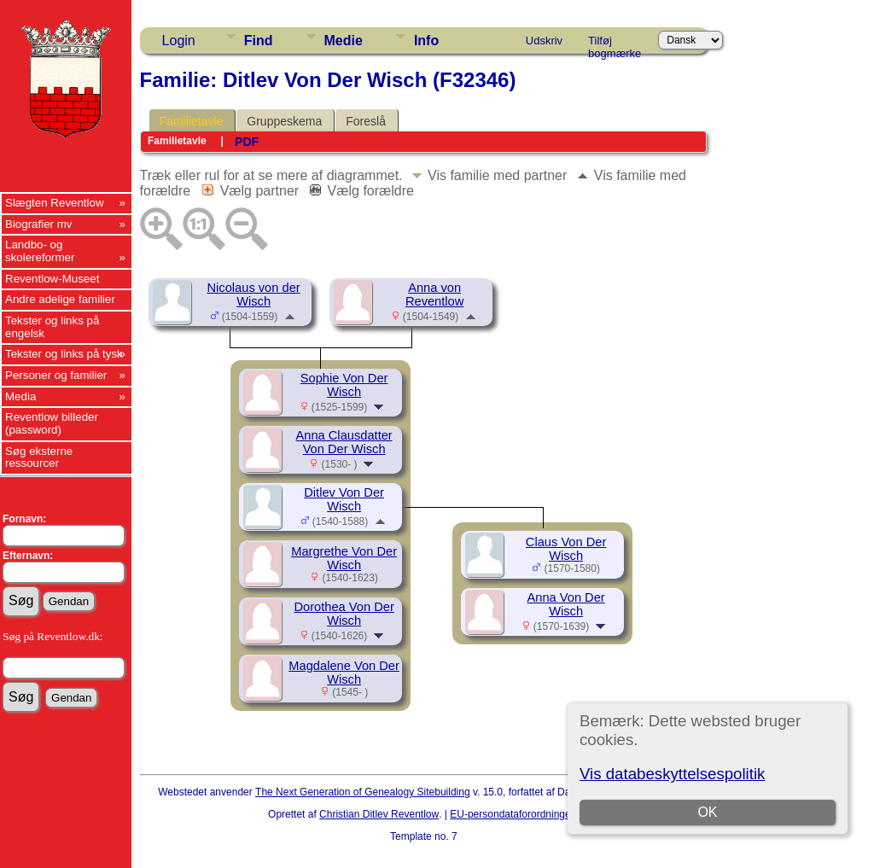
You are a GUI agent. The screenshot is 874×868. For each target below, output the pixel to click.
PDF (247, 142)
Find (258, 40)
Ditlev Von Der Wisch (344, 499)
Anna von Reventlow (434, 294)
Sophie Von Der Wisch (344, 385)
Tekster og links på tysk (64, 353)
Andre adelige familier (60, 299)
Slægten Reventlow (54, 202)
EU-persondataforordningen (513, 814)
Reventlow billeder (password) (51, 423)
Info (426, 40)
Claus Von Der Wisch (566, 548)
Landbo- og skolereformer (39, 251)
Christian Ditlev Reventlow (379, 814)
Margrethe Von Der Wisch (344, 558)
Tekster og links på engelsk (52, 327)
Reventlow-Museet (52, 278)
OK (708, 812)
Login (178, 40)
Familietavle (192, 121)
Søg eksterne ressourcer (39, 457)
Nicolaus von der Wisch (253, 294)
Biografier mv (39, 224)
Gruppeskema (284, 121)
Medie (343, 40)
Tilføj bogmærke (614, 43)
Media (20, 396)
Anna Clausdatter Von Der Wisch (343, 442)
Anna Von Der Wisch (565, 604)
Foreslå (366, 121)
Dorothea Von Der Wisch (343, 613)
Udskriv (544, 40)
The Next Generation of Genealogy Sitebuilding (362, 792)
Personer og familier (56, 375)
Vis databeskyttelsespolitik (672, 774)
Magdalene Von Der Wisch (343, 672)
